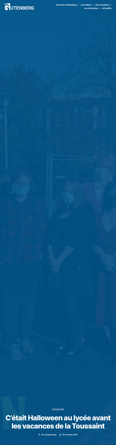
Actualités (107, 9)
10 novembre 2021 (70, 435)
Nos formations (102, 5)
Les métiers (86, 5)
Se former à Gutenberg (66, 5)
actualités (58, 409)
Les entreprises (91, 9)
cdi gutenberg (50, 435)
